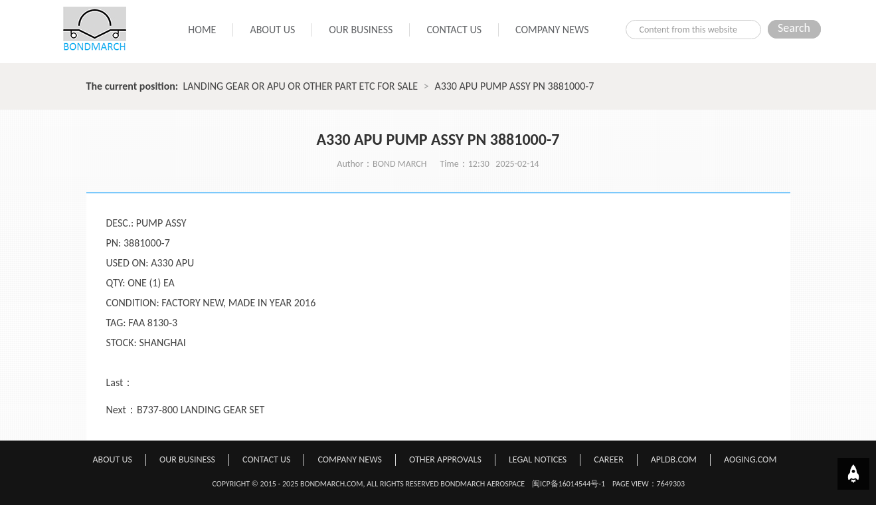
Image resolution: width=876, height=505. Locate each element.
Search (794, 28)
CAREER (608, 459)
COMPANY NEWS (551, 29)
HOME (202, 29)
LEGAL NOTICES (538, 459)
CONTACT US (454, 29)
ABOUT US (272, 29)
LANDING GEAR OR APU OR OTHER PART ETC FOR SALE (300, 86)
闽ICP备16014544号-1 (568, 483)
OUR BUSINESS (361, 29)
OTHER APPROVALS (445, 459)
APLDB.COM (674, 459)
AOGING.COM (750, 459)
